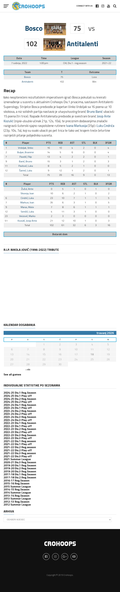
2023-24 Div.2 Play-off (18, 414)
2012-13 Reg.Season (16, 502)
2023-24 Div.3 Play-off (18, 420)
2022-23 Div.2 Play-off (18, 432)
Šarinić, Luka (25, 170)
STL (84, 143)
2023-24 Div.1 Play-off (18, 408)
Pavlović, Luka (25, 166)
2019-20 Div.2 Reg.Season (20, 468)
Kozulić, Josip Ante (27, 221)
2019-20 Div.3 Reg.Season (20, 471)
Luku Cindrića (105, 125)
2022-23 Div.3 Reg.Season (20, 435)
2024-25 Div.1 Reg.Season (20, 393)
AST (72, 143)
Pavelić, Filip (26, 157)
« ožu (28, 369)
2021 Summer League (17, 459)
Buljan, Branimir (25, 152)
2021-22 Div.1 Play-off (18, 444)
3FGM (108, 143)
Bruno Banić (95, 111)
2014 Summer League (17, 492)
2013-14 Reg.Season (16, 496)
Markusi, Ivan (27, 202)
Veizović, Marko (27, 216)
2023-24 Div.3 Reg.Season (20, 417)
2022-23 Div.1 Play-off (18, 426)
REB (60, 143)
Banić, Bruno (25, 161)
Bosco (27, 77)
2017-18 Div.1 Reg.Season (20, 474)
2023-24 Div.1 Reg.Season (20, 405)
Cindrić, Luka (27, 198)
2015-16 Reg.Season (16, 483)
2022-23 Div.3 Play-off (18, 438)
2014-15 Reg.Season (16, 489)
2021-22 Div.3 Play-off (18, 456)
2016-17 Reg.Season (16, 480)
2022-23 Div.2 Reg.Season (20, 429)
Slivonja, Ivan (27, 193)
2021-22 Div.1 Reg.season (20, 441)
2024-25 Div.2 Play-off (18, 402)
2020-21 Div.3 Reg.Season (20, 462)
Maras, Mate (27, 207)
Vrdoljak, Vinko (25, 148)
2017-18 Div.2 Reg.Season (20, 477)
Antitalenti (27, 82)
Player (25, 143)
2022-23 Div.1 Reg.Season (20, 423)
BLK (95, 143)
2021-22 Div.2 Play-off (18, 450)
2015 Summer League (17, 486)
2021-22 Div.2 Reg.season (20, 447)
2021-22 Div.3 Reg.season (20, 453)
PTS (48, 143)
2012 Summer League (17, 504)
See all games (12, 374)
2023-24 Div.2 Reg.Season (20, 411)
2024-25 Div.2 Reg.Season (20, 399)
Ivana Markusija (76, 125)
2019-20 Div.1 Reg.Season (20, 465)
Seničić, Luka (27, 211)
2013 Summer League (17, 498)
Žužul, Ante (27, 189)
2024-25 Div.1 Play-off (18, 396)
